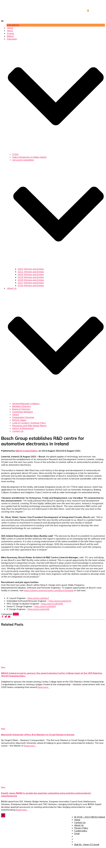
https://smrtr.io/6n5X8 (38, 609)
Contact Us (17, 431)
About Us (79, 825)
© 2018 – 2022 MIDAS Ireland (89, 816)
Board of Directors (21, 409)
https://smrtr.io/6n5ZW (60, 600)
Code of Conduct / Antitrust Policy (29, 422)
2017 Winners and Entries (31, 282)
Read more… (43, 687)
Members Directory (21, 406)
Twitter (76, 839)
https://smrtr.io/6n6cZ (38, 598)
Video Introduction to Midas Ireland (29, 157)
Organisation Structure (23, 417)
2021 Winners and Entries (31, 271)
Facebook (76, 837)
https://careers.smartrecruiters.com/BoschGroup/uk (48, 590)
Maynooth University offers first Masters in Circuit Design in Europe (37, 734)
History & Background (23, 428)
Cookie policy (80, 830)
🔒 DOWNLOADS (96, 10)
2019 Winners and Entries (31, 277)
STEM (15, 154)
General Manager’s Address (25, 403)
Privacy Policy (81, 828)
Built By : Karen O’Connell (86, 844)
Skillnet (10, 36)
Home (10, 27)
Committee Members (22, 411)
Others (15, 414)
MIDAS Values (19, 420)
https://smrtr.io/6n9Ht (45, 606)
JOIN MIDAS (13, 25)
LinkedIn (76, 842)
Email (77, 833)
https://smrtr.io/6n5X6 (52, 603)
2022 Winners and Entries (31, 269)
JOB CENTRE (94, 4)
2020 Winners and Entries (31, 274)
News (10, 30)
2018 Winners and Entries (31, 280)
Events (10, 33)
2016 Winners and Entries (31, 285)
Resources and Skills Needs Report (29, 425)
